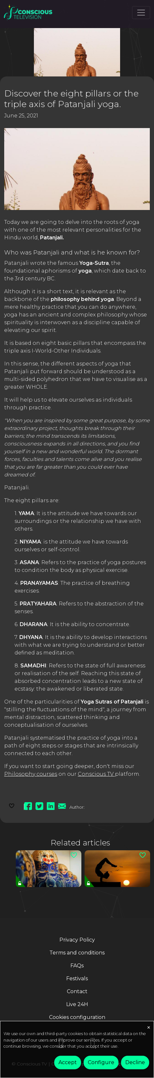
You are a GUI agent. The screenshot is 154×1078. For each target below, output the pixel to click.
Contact (77, 991)
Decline (135, 1062)
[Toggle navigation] (141, 12)
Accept (67, 1062)
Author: (77, 807)
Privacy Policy (77, 940)
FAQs (77, 966)
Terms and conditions (77, 953)
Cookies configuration (77, 1017)
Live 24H (77, 1004)
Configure (101, 1062)
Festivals (77, 978)
